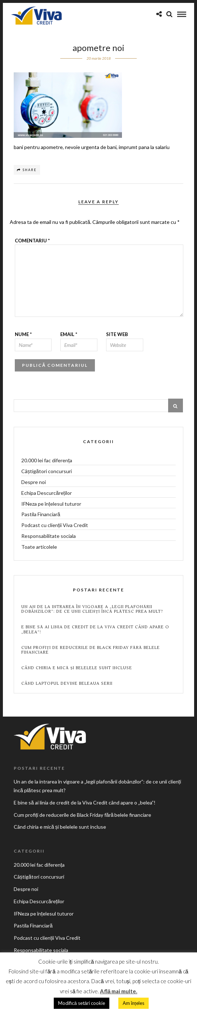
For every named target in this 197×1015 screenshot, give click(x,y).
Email (68, 334)
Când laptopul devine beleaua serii (67, 683)
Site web (117, 334)
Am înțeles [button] (133, 1003)
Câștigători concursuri (46, 471)
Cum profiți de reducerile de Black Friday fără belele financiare (90, 650)
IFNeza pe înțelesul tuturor (51, 504)
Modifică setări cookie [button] (81, 1003)
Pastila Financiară (40, 514)
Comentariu (32, 240)
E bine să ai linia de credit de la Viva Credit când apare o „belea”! (95, 629)
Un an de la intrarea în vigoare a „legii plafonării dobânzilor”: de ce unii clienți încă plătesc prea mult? (92, 609)
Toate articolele (39, 547)
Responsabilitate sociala (48, 536)
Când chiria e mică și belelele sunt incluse (76, 668)
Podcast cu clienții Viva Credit (54, 525)
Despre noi (33, 482)
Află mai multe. (118, 991)
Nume (23, 334)
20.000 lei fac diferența (46, 460)
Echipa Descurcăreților (46, 493)
